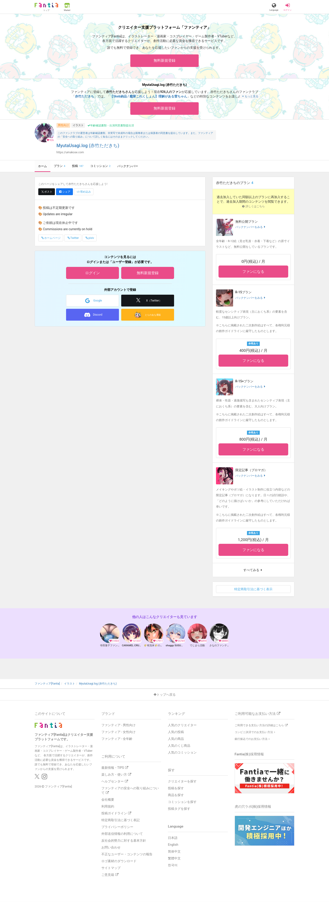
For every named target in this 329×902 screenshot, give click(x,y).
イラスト (78, 125)
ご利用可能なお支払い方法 (257, 714)
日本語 (172, 838)
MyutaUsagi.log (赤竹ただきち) (88, 145)
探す (171, 770)
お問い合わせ (111, 847)
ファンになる (253, 271)
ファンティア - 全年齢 (117, 739)
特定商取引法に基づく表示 (253, 589)
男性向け (63, 125)
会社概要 (107, 799)
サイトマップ (111, 868)
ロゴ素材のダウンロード (118, 861)
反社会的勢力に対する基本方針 (123, 840)
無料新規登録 (164, 60)
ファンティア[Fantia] (58, 786)
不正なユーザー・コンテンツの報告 (126, 854)
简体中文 (174, 851)
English (173, 844)
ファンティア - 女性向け (118, 732)
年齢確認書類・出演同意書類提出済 (110, 125)
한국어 (172, 865)
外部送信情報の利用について (122, 834)
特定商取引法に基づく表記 (120, 820)
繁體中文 (174, 858)
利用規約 (107, 806)
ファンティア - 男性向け (118, 725)
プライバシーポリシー (117, 827)
